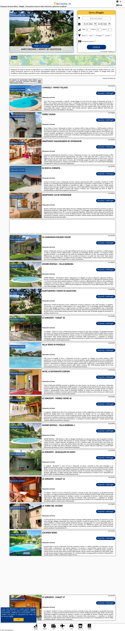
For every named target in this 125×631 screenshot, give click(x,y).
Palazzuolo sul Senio (17, 89)
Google (33, 609)
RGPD (11, 616)
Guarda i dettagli (106, 93)
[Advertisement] (62, 576)
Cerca (96, 47)
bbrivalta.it (62, 3)
